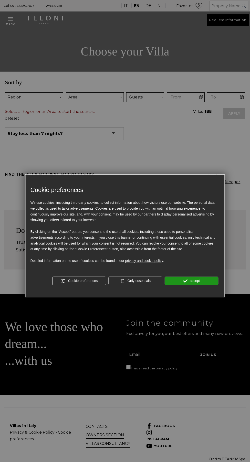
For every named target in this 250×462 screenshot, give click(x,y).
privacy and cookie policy (144, 261)
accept (191, 281)
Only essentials (135, 281)
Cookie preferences (79, 281)
